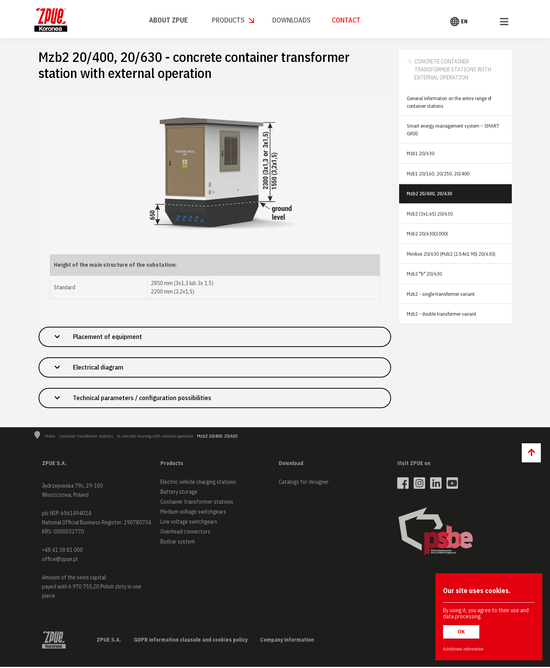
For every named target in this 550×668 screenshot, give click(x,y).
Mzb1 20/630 (420, 153)
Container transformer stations (86, 437)
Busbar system (177, 542)
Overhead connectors (185, 532)
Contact (346, 20)
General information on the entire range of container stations (449, 102)
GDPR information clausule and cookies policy (190, 641)
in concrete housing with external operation (155, 437)
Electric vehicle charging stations (198, 483)
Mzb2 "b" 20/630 (424, 274)
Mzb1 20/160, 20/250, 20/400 (438, 173)
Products (228, 20)
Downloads (291, 20)
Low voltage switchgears (188, 522)
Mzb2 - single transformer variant (441, 294)
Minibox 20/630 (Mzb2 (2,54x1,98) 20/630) (451, 254)
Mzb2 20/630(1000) (427, 233)
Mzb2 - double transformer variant (441, 314)
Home (50, 437)
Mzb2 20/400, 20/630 (429, 193)
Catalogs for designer (304, 483)
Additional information (463, 649)
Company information (287, 641)
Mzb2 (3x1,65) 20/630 (430, 214)
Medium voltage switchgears (193, 512)
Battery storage (178, 493)
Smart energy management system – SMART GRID (453, 130)
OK (461, 631)
